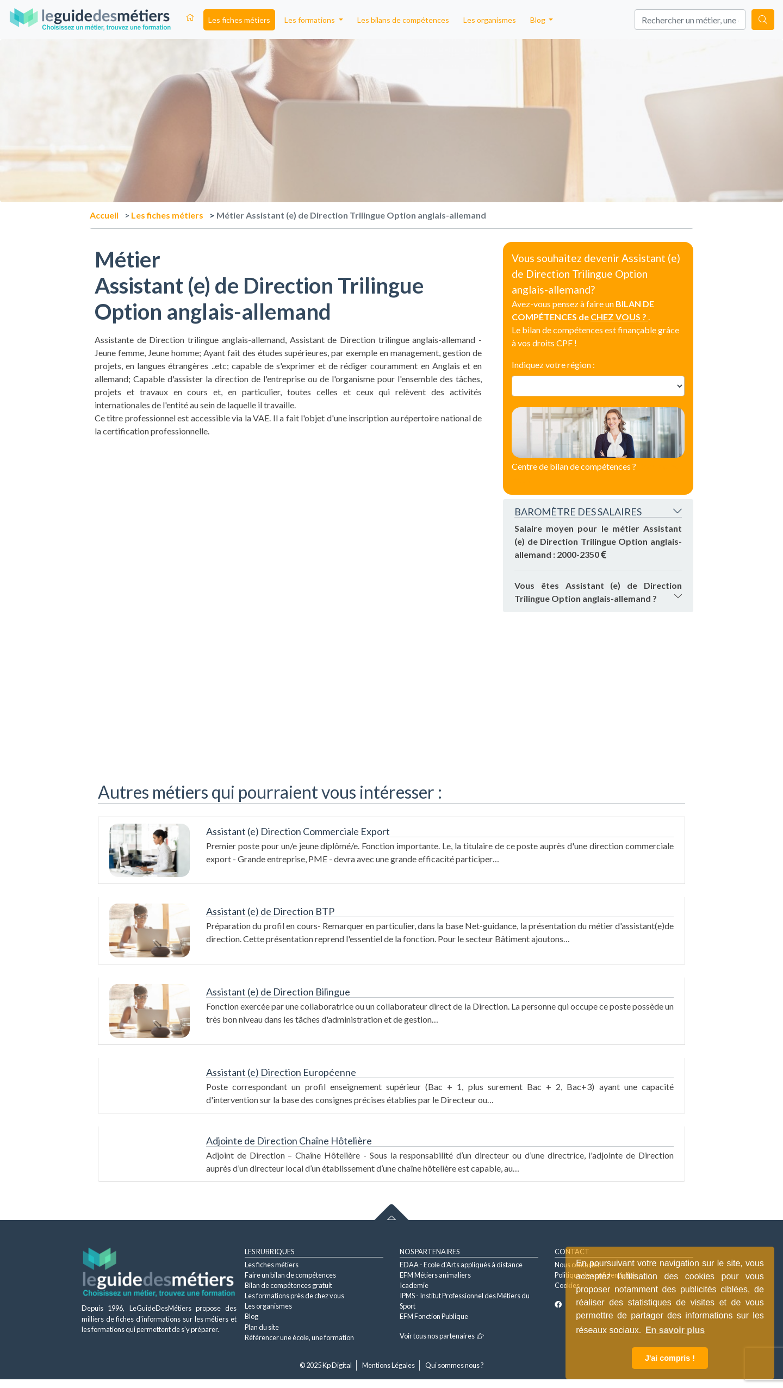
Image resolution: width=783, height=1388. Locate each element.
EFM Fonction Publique (434, 1316)
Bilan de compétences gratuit (288, 1285)
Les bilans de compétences (403, 19)
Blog (251, 1316)
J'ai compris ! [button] (670, 1358)
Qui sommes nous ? (454, 1365)
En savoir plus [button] (675, 1330)
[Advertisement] (288, 514)
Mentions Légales (388, 1365)
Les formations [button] (310, 19)
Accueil (104, 215)
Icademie (414, 1285)
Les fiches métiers (239, 19)
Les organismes (489, 19)
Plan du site (262, 1327)
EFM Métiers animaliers (435, 1275)
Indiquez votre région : (553, 364)
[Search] (690, 19)
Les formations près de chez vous (294, 1295)
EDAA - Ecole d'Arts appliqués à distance (461, 1264)
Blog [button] (538, 19)
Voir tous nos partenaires (442, 1335)
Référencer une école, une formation (299, 1337)
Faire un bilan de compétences (290, 1275)
